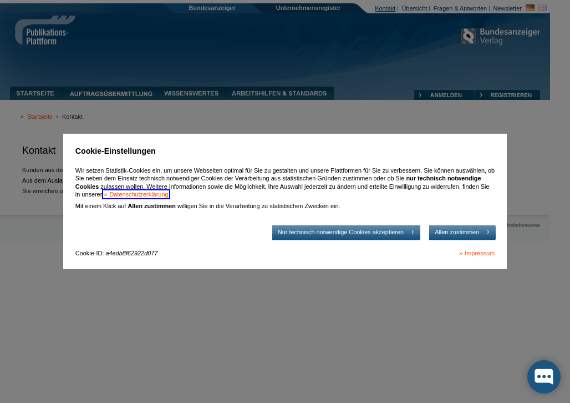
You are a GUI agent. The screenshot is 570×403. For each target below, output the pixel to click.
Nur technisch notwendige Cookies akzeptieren (341, 232)
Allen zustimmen (457, 232)
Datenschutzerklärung (138, 194)
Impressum (480, 253)
